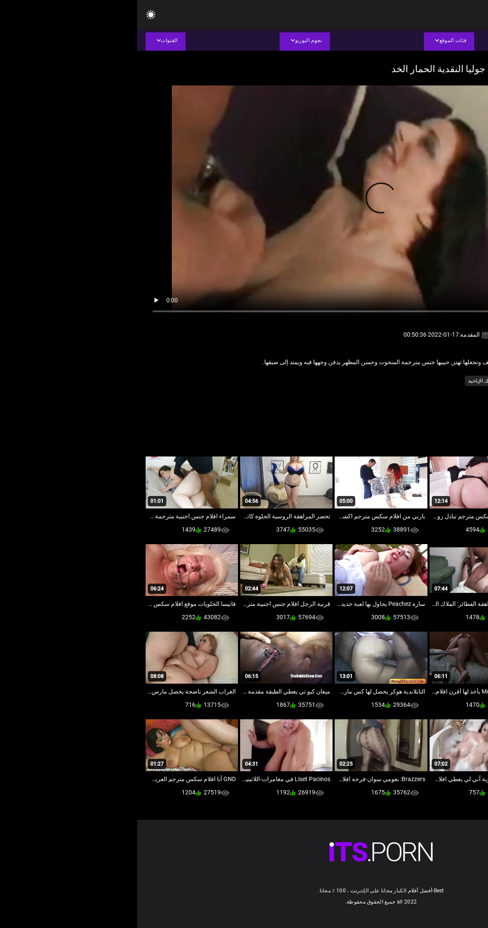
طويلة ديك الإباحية (350, 381)
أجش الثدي (426, 381)
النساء (400, 381)
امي (381, 381)
